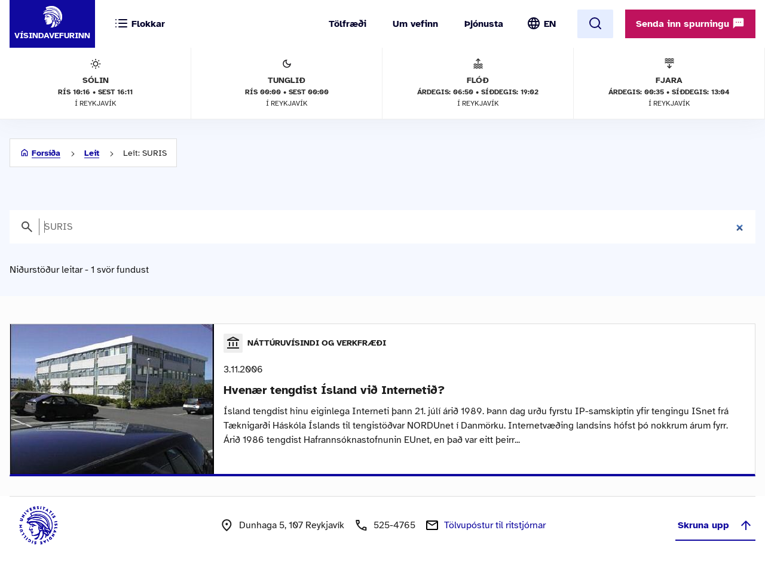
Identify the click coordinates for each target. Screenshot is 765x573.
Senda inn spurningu (690, 23)
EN (550, 24)
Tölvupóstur (495, 525)
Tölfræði (347, 24)
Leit (91, 153)
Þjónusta (483, 24)
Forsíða (46, 153)
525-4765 (394, 525)
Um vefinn (415, 24)
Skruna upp (715, 525)
